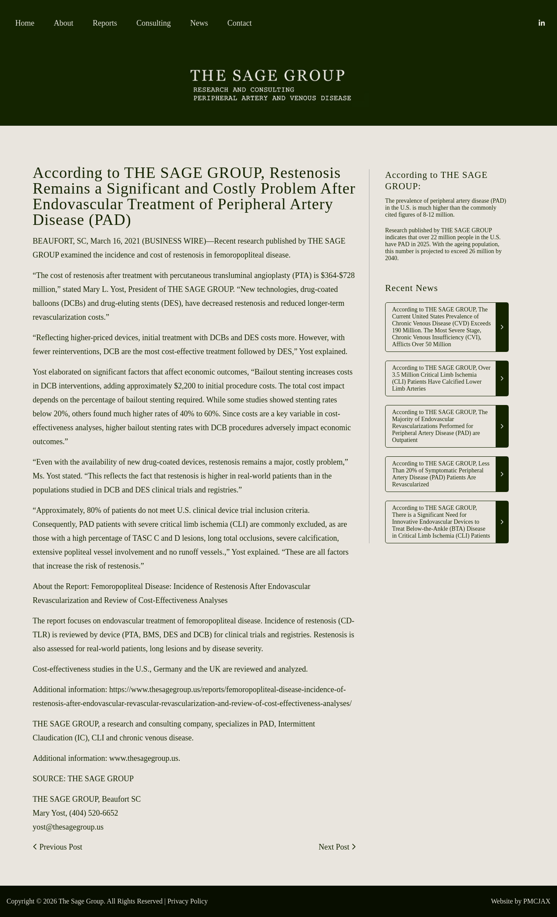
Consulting (154, 23)
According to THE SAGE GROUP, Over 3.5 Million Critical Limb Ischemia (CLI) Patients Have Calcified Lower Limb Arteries (441, 378)
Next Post (337, 847)
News (199, 23)
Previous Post (57, 847)
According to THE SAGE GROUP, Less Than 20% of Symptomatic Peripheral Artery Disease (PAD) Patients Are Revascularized (441, 474)
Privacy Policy (188, 901)
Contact (240, 23)
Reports (105, 23)
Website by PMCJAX (520, 901)
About (64, 23)
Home (24, 23)
